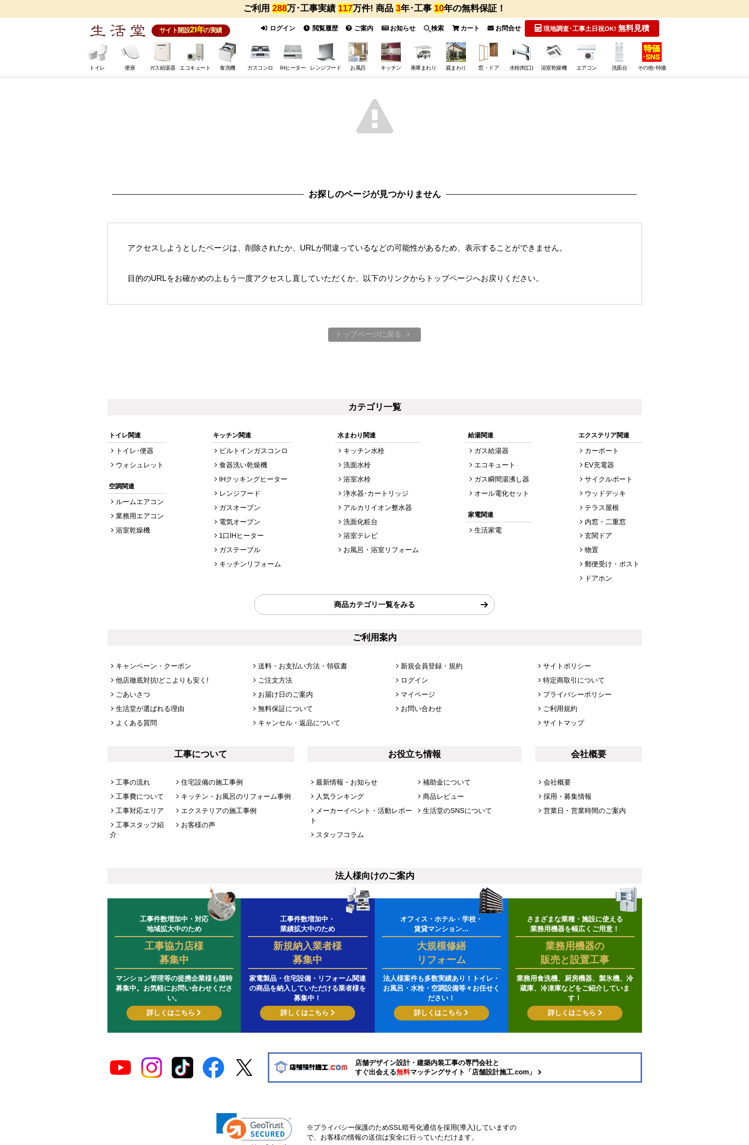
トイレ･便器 (133, 454)
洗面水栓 (358, 467)
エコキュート (496, 467)
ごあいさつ (132, 684)
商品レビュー (442, 783)
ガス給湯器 (493, 454)
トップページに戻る (368, 336)
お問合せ (503, 28)
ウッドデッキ (608, 494)
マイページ (417, 684)
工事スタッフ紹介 (141, 810)
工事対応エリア (138, 796)
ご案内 (356, 28)
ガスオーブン (240, 507)
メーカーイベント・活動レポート (364, 796)
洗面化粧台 (362, 521)
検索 (431, 28)
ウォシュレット (138, 467)
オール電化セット (502, 494)
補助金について (445, 770)
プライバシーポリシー (575, 684)
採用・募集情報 (565, 783)
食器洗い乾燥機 (243, 467)
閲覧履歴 (316, 28)
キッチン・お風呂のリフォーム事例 (232, 783)
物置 (595, 548)
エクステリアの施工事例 (216, 796)
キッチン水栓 (365, 454)
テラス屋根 (604, 507)
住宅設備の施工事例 (209, 770)
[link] (254, 1101)
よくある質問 (135, 711)
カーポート (604, 454)
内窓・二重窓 (608, 521)
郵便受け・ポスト (614, 561)
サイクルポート (611, 481)
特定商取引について (571, 671)
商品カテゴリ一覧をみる (374, 598)
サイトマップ (562, 711)
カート (464, 28)
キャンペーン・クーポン (151, 658)
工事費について (138, 783)
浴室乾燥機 (132, 530)
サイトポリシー (565, 658)
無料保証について (283, 698)
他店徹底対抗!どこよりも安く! (159, 671)
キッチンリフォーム (250, 561)
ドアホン (601, 574)
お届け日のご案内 (283, 684)
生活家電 (489, 530)
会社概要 (556, 770)
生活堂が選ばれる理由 (148, 698)
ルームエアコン (138, 504)
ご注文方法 (274, 671)
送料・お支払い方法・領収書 (299, 658)
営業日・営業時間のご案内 (581, 796)
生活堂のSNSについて (455, 796)
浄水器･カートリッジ (376, 494)
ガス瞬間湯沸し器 (502, 481)
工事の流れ (132, 770)
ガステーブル (240, 548)
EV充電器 (602, 467)
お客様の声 (197, 810)
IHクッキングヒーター (253, 481)
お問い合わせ (420, 698)
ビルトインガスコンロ (253, 454)
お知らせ (395, 28)
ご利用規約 (559, 698)
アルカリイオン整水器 (378, 507)
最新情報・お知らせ (344, 770)
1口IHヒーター (242, 534)
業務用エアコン (138, 517)
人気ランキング (338, 783)
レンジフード (240, 494)
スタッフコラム (338, 810)
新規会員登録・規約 (429, 658)
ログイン (272, 28)
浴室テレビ (362, 534)
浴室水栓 (358, 481)
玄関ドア (601, 534)
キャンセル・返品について (296, 711)
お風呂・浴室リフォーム (381, 548)
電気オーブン (240, 521)
